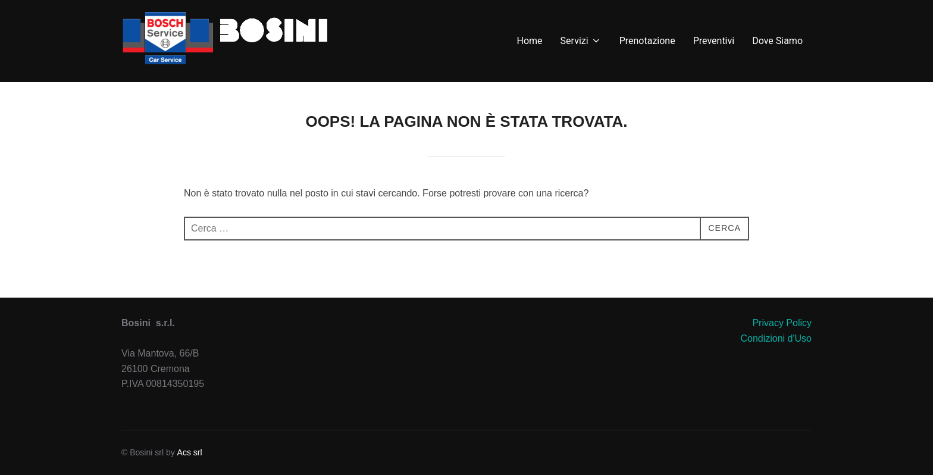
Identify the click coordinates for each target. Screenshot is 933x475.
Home (530, 40)
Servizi (581, 40)
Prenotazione (647, 40)
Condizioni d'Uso (776, 338)
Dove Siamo (777, 40)
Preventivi (713, 40)
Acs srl (189, 452)
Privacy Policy (782, 323)
